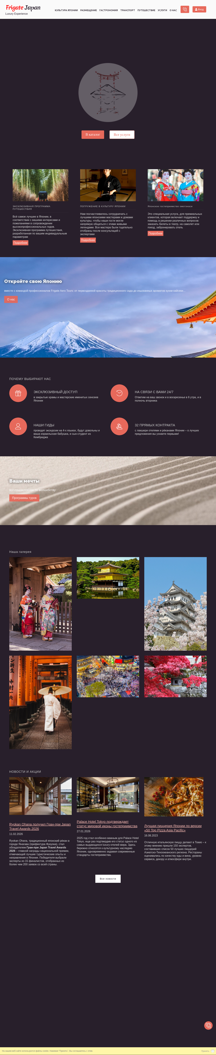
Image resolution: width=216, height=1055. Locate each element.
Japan (23, 8)
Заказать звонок (185, 10)
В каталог (93, 134)
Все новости (108, 884)
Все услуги (122, 134)
